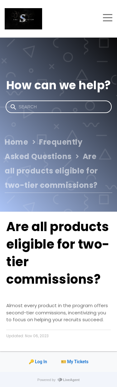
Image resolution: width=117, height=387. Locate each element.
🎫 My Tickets (75, 361)
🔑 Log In (38, 361)
